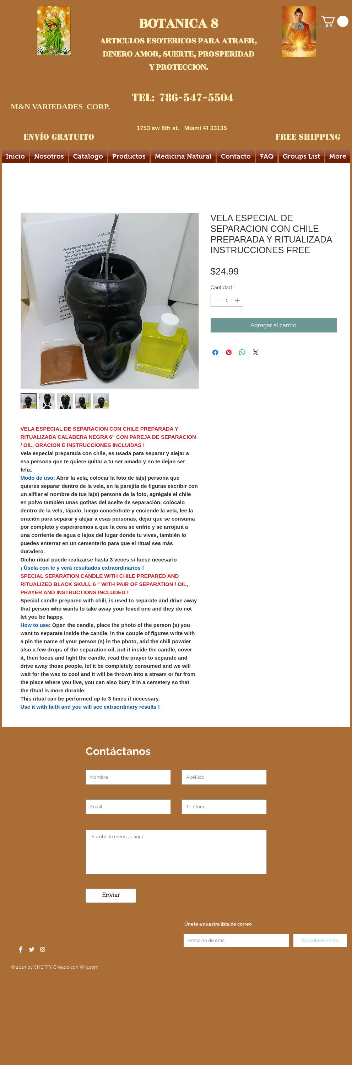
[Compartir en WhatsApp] (242, 352)
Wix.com (89, 967)
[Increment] (237, 300)
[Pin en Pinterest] (228, 352)
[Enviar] (111, 896)
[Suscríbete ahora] (320, 940)
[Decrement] (216, 300)
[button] (334, 21)
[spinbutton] (227, 300)
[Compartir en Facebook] (215, 352)
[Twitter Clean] (31, 949)
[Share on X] (255, 352)
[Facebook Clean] (20, 949)
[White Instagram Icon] (42, 949)
